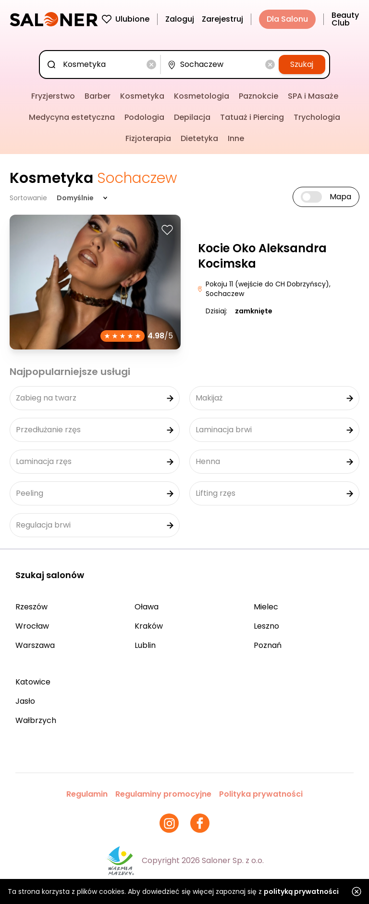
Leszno (266, 626)
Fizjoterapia (148, 138)
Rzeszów (31, 606)
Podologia (144, 117)
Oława (147, 606)
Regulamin (87, 794)
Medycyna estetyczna (72, 117)
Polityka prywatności (261, 794)
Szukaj (301, 64)
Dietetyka (199, 138)
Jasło (25, 701)
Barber (98, 96)
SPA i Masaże (313, 96)
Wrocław (32, 626)
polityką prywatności (301, 891)
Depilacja (192, 117)
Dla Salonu (287, 19)
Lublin (145, 645)
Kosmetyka (142, 96)
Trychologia (317, 117)
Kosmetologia (201, 96)
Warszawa (35, 645)
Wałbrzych (35, 720)
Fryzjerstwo (53, 96)
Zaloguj (179, 19)
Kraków (149, 626)
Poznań (268, 645)
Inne (236, 138)
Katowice (32, 681)
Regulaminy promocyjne (163, 794)
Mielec (266, 606)
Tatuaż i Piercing (252, 117)
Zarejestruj (222, 19)
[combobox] (102, 64)
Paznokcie (258, 96)
